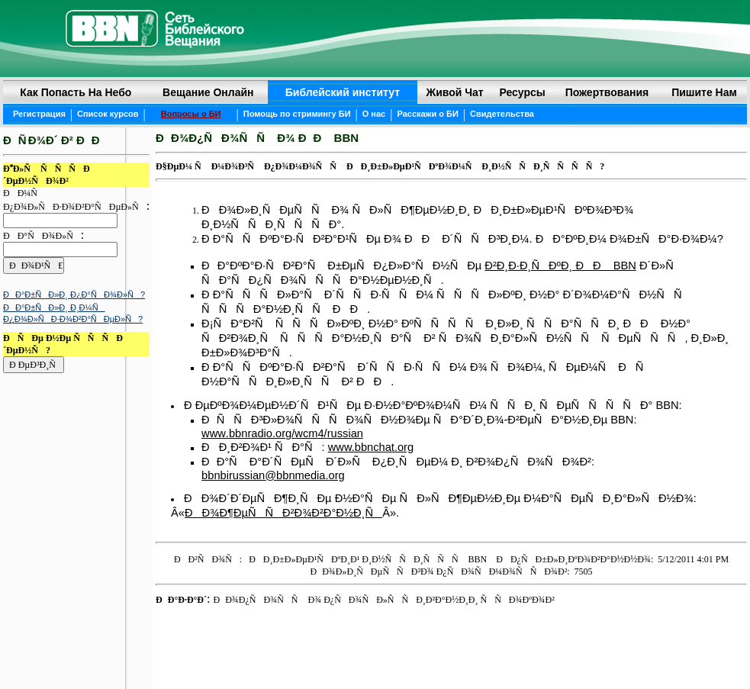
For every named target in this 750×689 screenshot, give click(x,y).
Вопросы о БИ (191, 113)
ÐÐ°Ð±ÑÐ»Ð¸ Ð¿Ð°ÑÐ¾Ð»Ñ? (74, 294)
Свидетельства (502, 113)
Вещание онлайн (208, 92)
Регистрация (39, 113)
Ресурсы (522, 92)
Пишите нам (704, 92)
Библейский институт (342, 92)
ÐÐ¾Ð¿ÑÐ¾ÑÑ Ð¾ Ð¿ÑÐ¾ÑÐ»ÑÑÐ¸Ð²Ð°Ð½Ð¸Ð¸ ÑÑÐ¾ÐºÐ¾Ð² (383, 599)
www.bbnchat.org (371, 447)
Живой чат (455, 92)
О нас (374, 113)
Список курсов (108, 113)
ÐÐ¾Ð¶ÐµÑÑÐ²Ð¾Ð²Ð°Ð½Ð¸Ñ (283, 513)
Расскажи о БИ (427, 113)
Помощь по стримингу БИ (297, 113)
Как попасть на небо (75, 92)
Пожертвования (607, 92)
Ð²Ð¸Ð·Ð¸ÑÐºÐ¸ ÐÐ (548, 265)
